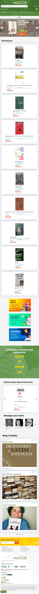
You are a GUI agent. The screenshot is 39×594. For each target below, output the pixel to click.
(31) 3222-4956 (14, 14)
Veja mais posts (19, 534)
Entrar (36, 6)
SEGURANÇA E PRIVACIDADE (7, 550)
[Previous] (2, 28)
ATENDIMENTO (23, 547)
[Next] (37, 28)
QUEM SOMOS (4, 547)
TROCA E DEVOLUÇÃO (24, 548)
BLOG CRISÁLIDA (23, 550)
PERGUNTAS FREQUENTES (7, 548)
